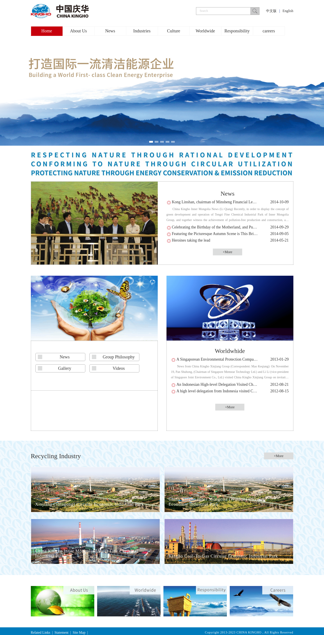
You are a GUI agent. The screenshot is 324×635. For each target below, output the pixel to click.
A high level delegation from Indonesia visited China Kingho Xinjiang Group (238, 391)
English (288, 11)
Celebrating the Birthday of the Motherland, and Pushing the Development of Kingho (240, 227)
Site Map (79, 632)
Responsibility (237, 30)
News (110, 30)
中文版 (271, 11)
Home (46, 30)
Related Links (40, 632)
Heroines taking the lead (192, 240)
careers (269, 30)
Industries (142, 30)
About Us (78, 30)
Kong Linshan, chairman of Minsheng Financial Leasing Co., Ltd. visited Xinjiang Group (243, 202)
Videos (119, 368)
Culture (173, 30)
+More (228, 252)
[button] (151, 142)
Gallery (64, 368)
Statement (61, 632)
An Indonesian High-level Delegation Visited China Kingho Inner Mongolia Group (242, 384)
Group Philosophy (119, 356)
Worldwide (205, 30)
